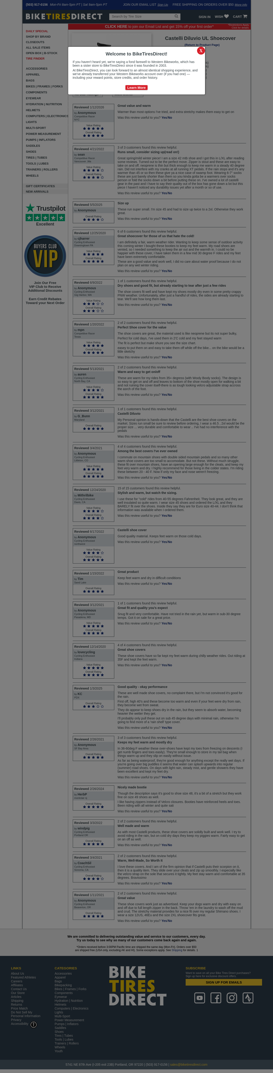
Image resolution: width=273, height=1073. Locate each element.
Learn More (136, 87)
